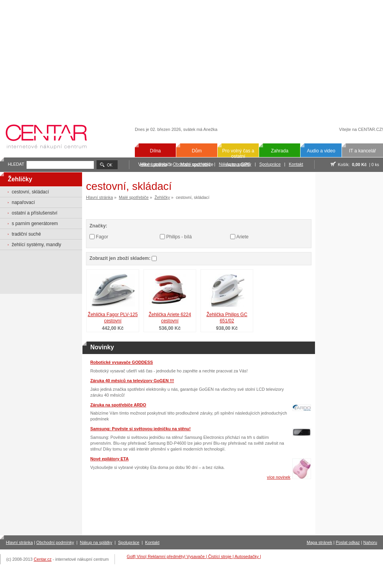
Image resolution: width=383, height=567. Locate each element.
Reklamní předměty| (167, 556)
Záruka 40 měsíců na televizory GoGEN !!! (132, 380)
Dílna (155, 151)
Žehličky (162, 197)
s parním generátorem (35, 223)
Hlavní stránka (99, 197)
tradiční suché (26, 234)
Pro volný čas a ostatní (238, 153)
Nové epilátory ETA (109, 458)
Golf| (132, 556)
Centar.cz (43, 559)
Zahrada (279, 151)
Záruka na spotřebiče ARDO (118, 404)
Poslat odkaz (348, 542)
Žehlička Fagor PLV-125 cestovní (113, 318)
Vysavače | (197, 556)
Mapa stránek (319, 542)
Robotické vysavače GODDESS (121, 362)
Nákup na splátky (96, 542)
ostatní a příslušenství (34, 213)
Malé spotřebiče (196, 164)
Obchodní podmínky (55, 542)
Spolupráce (270, 164)
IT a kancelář (362, 151)
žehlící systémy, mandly (36, 244)
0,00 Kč (359, 164)
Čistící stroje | (221, 556)
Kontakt (296, 164)
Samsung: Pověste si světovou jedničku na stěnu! (140, 428)
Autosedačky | (247, 556)
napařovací (23, 202)
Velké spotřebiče (155, 164)
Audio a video (321, 151)
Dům (197, 151)
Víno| (142, 556)
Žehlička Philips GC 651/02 (226, 318)
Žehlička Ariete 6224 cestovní (170, 318)
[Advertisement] (191, 57)
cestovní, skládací (30, 192)
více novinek (278, 477)
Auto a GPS (238, 164)
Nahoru (370, 542)
